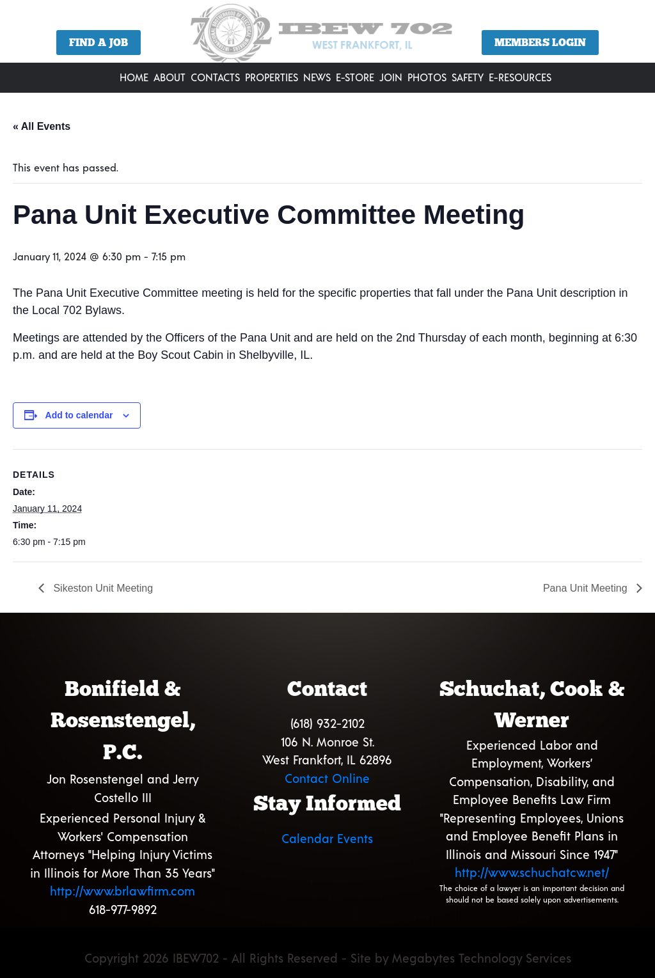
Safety (468, 77)
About (169, 77)
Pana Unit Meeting (586, 588)
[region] (327, 36)
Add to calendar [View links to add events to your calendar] (79, 415)
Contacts (215, 77)
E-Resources (520, 77)
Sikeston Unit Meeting (102, 588)
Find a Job (98, 42)
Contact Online (327, 778)
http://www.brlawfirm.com (122, 890)
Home (134, 77)
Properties (271, 77)
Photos (426, 77)
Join (390, 77)
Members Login (540, 42)
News (317, 77)
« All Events (41, 126)
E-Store (355, 77)
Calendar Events (327, 838)
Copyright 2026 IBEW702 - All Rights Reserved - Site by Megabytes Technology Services (327, 957)
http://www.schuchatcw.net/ (532, 872)
